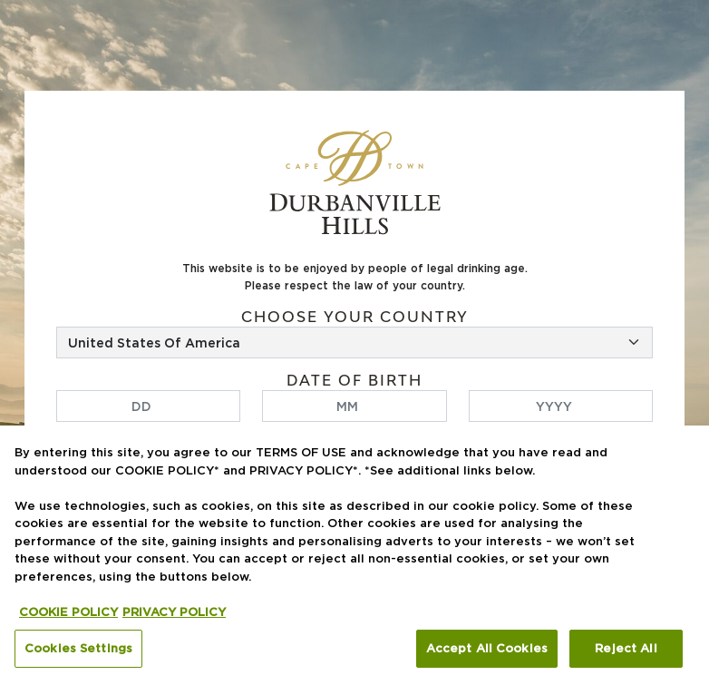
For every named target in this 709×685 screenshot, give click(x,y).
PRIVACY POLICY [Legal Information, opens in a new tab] (174, 611)
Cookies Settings (78, 647)
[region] (354, 555)
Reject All (625, 647)
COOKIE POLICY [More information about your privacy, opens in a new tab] (68, 611)
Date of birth (354, 380)
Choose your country (355, 317)
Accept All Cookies (487, 647)
